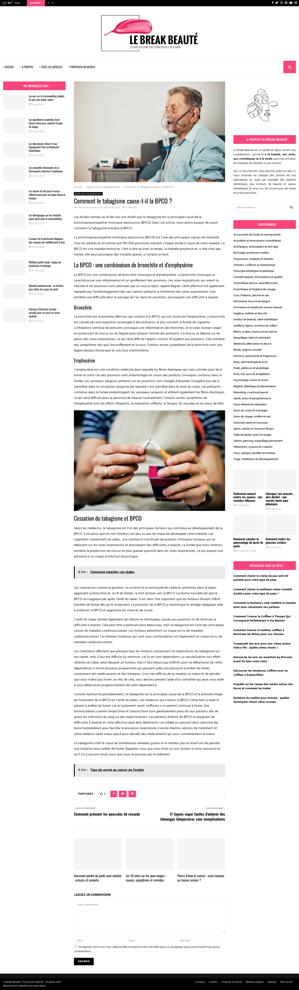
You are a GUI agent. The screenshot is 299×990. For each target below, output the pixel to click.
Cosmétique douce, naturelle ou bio (255, 283)
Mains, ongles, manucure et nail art (255, 331)
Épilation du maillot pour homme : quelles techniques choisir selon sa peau (261, 700)
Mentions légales (255, 982)
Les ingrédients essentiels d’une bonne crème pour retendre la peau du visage (46, 123)
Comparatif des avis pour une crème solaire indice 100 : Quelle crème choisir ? (261, 645)
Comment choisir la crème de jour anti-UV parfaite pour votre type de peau (260, 578)
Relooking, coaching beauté (250, 392)
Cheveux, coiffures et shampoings (254, 265)
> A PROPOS (26, 67)
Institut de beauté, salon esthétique (255, 319)
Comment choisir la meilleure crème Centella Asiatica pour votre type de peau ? (262, 591)
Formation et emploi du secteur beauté (257, 307)
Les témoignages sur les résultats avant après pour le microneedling (45, 217)
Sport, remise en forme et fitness (253, 429)
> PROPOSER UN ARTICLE (82, 67)
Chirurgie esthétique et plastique (253, 271)
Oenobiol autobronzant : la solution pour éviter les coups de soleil (46, 287)
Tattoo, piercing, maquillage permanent (258, 441)
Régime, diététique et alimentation (254, 386)
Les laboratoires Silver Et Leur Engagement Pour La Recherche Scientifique (44, 147)
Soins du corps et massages (250, 410)
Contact (213, 982)
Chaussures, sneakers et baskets (253, 259)
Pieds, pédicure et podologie (251, 368)
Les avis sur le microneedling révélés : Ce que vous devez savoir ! (47, 98)
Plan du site (286, 982)
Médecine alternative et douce (252, 344)
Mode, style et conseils (247, 350)
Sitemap (272, 982)
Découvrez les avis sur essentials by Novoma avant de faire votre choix (262, 659)
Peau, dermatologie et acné (250, 362)
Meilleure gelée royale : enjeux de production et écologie (45, 264)
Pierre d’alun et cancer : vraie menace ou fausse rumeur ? (200, 878)
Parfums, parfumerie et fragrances (255, 356)
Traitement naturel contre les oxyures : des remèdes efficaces (247, 497)
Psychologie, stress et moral (250, 380)
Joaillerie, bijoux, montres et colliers (255, 325)
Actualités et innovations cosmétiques (257, 240)
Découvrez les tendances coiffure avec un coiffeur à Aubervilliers (260, 672)
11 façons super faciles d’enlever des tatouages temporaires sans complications (192, 816)
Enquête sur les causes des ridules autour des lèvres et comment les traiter (263, 686)
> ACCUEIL (8, 67)
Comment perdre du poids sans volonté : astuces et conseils (97, 878)
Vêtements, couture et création (253, 447)
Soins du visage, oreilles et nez (252, 416)
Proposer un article (232, 982)
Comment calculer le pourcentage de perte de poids (248, 542)
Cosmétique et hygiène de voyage (254, 289)
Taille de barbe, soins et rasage (252, 435)
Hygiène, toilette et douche (250, 313)
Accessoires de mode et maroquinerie (256, 234)
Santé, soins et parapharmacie (88, 193)
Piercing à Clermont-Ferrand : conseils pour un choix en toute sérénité (44, 312)
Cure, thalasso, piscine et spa (251, 295)
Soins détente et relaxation (250, 404)
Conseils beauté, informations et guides (258, 277)
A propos (200, 982)
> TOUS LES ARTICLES (50, 67)
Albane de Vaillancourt (90, 208)
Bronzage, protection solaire (251, 252)
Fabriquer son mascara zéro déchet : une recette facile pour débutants (279, 498)
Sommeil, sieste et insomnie (250, 422)
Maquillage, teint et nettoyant (251, 337)
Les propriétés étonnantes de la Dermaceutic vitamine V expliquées (46, 169)
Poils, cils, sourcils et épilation (251, 374)
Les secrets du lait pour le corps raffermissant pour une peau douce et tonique (47, 194)
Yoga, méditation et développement (256, 459)
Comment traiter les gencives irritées (278, 541)
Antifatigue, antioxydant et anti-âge (255, 246)
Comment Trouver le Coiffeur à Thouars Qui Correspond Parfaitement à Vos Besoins (261, 618)
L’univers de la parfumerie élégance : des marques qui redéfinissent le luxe (47, 240)
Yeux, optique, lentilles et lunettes (254, 453)
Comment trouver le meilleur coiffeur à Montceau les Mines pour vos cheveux (258, 632)
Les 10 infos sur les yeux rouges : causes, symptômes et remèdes (146, 878)
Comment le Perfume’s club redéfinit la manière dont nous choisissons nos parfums (264, 605)
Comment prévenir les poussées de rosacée (107, 814)
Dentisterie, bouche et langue (251, 301)
